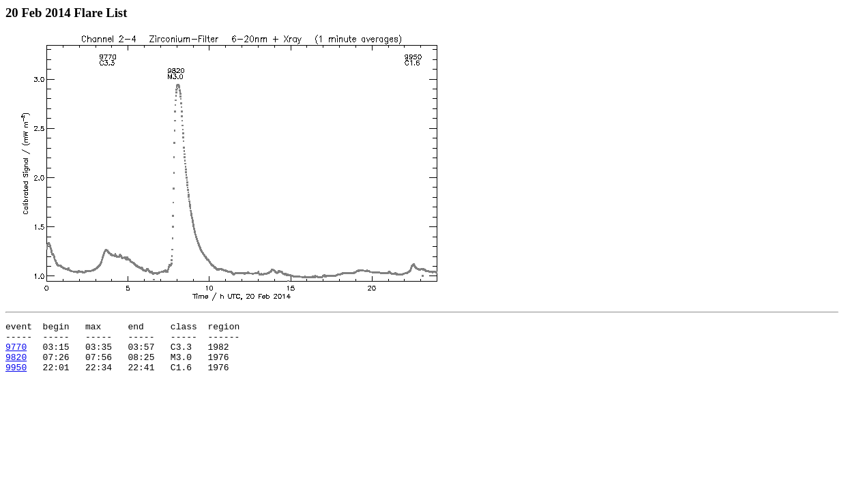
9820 (16, 365)
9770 (16, 352)
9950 (16, 377)
